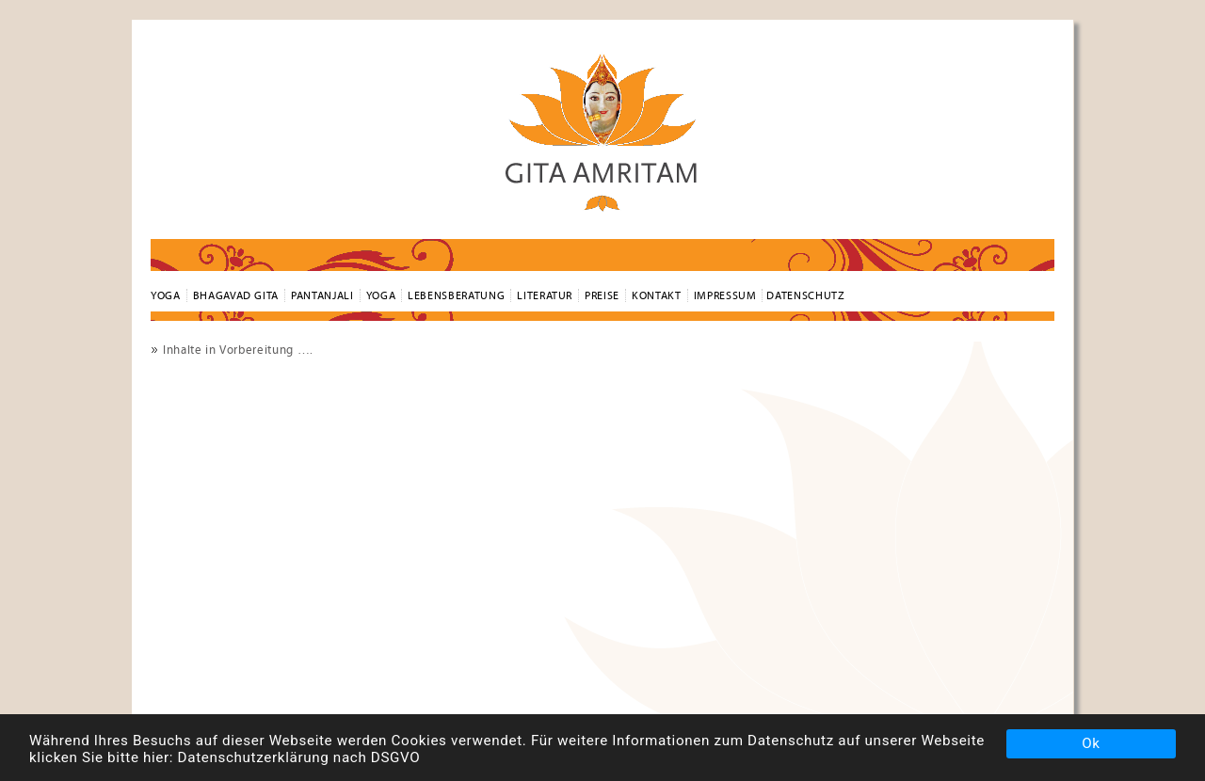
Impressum (725, 295)
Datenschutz (805, 295)
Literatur (544, 295)
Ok (1091, 743)
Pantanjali (322, 295)
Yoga (381, 295)
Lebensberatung (456, 295)
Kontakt (657, 295)
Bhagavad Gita (236, 295)
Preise (602, 295)
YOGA (166, 295)
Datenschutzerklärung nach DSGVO (299, 757)
